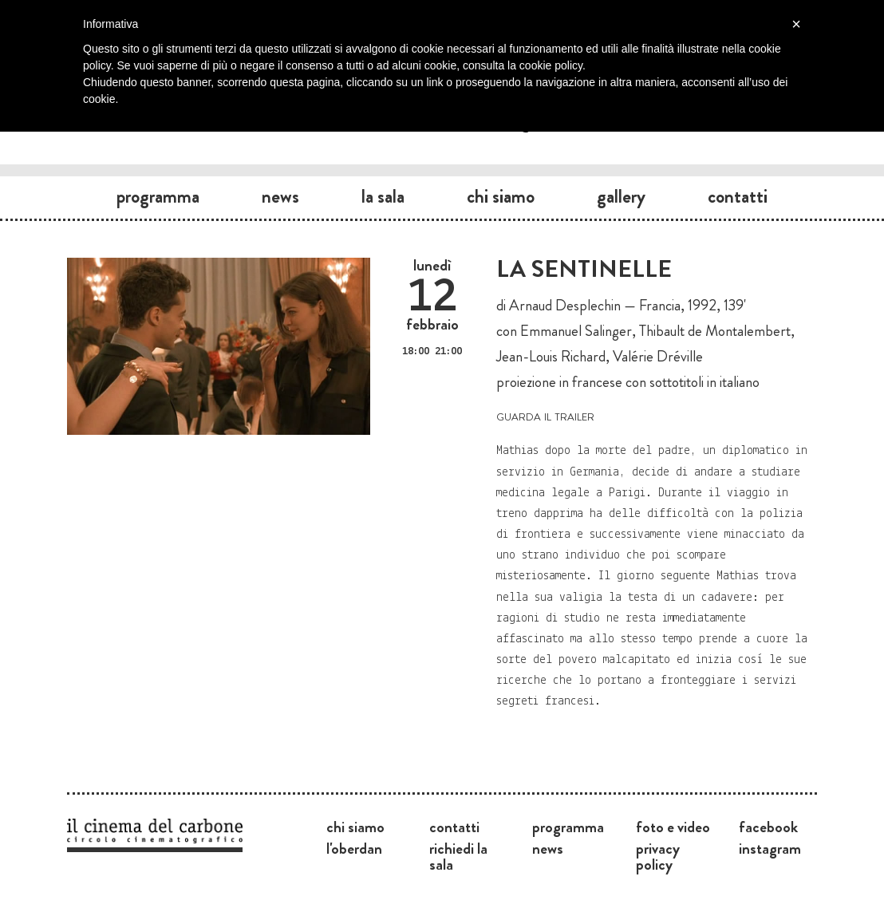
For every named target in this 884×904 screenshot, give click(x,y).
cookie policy (550, 65)
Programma (157, 196)
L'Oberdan (354, 848)
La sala (383, 196)
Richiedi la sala (458, 856)
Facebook (768, 826)
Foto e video (673, 826)
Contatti (738, 196)
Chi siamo (501, 196)
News (280, 196)
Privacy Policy (658, 856)
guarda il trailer (545, 415)
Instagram (770, 848)
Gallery (621, 196)
